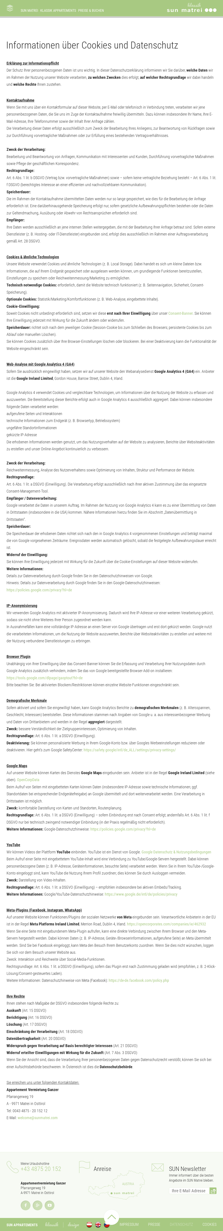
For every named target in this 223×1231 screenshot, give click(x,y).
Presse (154, 1224)
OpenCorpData (28, 779)
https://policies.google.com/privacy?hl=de (39, 590)
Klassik (51, 1224)
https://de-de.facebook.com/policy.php (139, 980)
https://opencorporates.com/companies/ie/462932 (166, 924)
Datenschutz (181, 1224)
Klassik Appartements (58, 10)
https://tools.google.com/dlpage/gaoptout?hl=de (45, 678)
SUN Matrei (29, 10)
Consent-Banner (180, 313)
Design (73, 1224)
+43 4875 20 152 (41, 1168)
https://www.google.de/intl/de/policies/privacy (140, 894)
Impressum (129, 1224)
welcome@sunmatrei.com (38, 1117)
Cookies (209, 1224)
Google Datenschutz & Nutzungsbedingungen (176, 852)
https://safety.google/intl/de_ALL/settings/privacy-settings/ (130, 750)
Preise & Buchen (91, 10)
